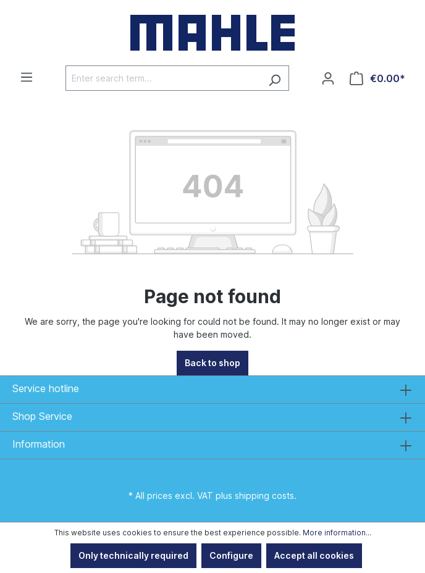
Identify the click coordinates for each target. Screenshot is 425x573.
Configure (231, 555)
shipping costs (264, 495)
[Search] (274, 78)
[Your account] (328, 78)
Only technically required (133, 555)
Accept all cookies (314, 555)
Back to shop (212, 363)
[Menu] (26, 77)
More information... (337, 532)
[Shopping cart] (377, 78)
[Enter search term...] (163, 78)
